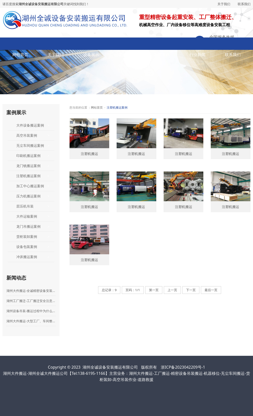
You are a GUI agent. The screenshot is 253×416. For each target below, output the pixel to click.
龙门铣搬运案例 (28, 165)
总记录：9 (109, 290)
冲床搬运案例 (26, 256)
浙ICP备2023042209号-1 (183, 367)
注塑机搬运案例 (28, 175)
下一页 (191, 290)
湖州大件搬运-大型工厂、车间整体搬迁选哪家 (31, 321)
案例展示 (126, 54)
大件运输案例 (26, 216)
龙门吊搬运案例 (28, 226)
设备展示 (91, 54)
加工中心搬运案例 (30, 186)
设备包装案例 (26, 246)
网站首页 (20, 54)
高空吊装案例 (26, 135)
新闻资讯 (162, 54)
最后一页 (211, 290)
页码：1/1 (133, 290)
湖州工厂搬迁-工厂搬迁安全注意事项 (31, 301)
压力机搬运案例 (28, 196)
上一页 (172, 290)
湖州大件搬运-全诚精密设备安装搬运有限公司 (31, 290)
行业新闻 (197, 54)
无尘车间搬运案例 (30, 145)
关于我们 (223, 4)
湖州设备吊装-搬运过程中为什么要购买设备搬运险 (31, 311)
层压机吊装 (25, 206)
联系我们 (244, 4)
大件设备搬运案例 (30, 125)
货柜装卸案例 (26, 236)
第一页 (154, 290)
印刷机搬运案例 (28, 155)
